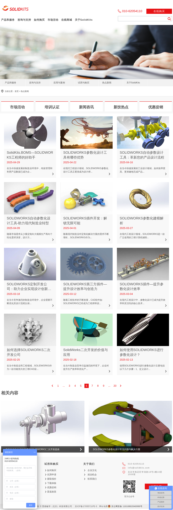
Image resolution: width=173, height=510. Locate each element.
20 (114, 385)
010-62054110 (132, 11)
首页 (17, 91)
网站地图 (103, 506)
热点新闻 (25, 91)
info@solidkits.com (139, 468)
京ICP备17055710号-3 (86, 506)
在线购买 (159, 11)
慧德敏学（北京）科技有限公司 (15, 9)
